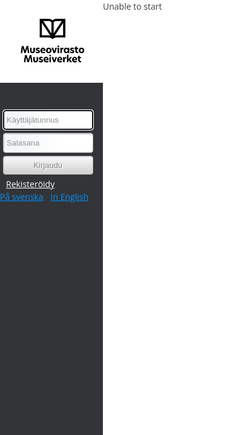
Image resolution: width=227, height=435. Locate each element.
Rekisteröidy (30, 184)
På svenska (22, 196)
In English (69, 196)
